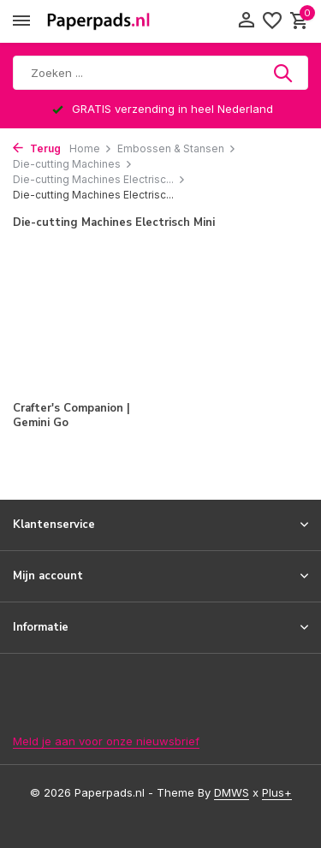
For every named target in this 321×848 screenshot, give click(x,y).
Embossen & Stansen (176, 148)
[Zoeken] (160, 73)
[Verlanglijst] (272, 21)
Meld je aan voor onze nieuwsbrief (106, 741)
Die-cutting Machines (73, 163)
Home (90, 148)
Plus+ (277, 792)
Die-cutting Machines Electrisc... (99, 179)
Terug (37, 148)
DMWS (231, 792)
